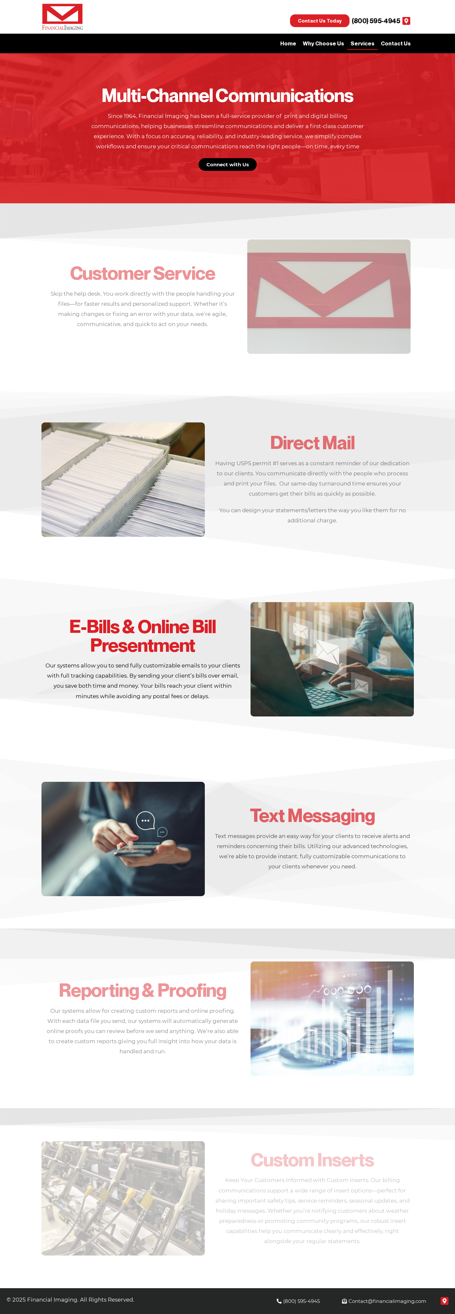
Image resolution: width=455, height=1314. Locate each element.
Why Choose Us (323, 43)
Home (288, 43)
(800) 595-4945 (376, 21)
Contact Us (396, 43)
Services (362, 43)
